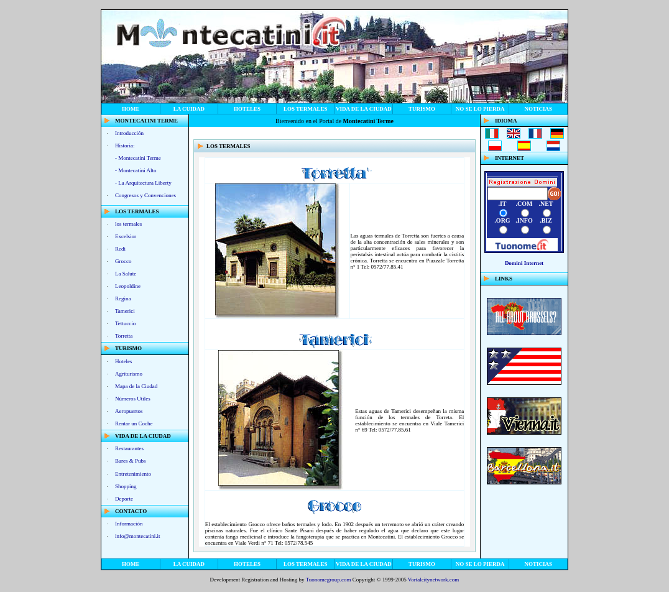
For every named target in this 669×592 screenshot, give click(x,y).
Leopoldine (128, 286)
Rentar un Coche (133, 423)
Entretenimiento (133, 474)
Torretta (123, 336)
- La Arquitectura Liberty (143, 183)
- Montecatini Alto (136, 170)
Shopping (126, 486)
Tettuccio (125, 323)
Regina (123, 298)
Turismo (421, 109)
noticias (538, 109)
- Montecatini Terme (138, 158)
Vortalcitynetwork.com (433, 579)
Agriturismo (128, 374)
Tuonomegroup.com (328, 579)
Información (128, 523)
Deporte (124, 499)
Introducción (129, 133)
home (131, 109)
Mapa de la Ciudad (136, 386)
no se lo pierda (480, 109)
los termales (306, 109)
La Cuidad (189, 109)
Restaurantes (129, 448)
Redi (120, 249)
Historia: (125, 145)
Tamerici (125, 311)
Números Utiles (132, 398)
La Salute (125, 274)
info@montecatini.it (137, 536)
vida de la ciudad (364, 109)
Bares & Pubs (130, 461)
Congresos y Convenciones (145, 195)
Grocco (123, 261)
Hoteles (247, 109)
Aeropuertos (129, 411)
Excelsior (125, 236)
